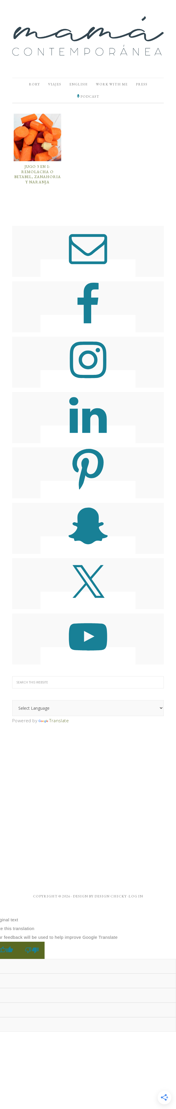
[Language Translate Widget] (88, 708)
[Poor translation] (32, 950)
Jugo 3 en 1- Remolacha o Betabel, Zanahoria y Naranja (37, 174)
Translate (53, 720)
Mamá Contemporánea (88, 36)
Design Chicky (110, 896)
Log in (136, 896)
